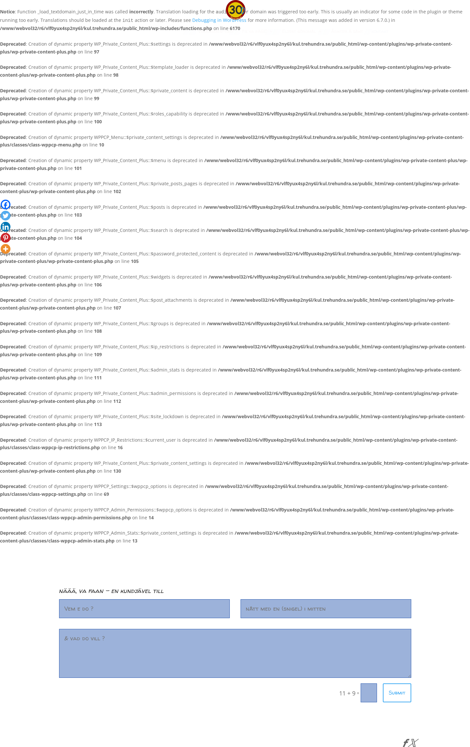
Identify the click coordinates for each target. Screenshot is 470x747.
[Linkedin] (5, 227)
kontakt (379, 31)
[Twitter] (5, 216)
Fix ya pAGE (254, 31)
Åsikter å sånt (347, 31)
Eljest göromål (299, 31)
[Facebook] (5, 204)
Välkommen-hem (215, 31)
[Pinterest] (5, 238)
